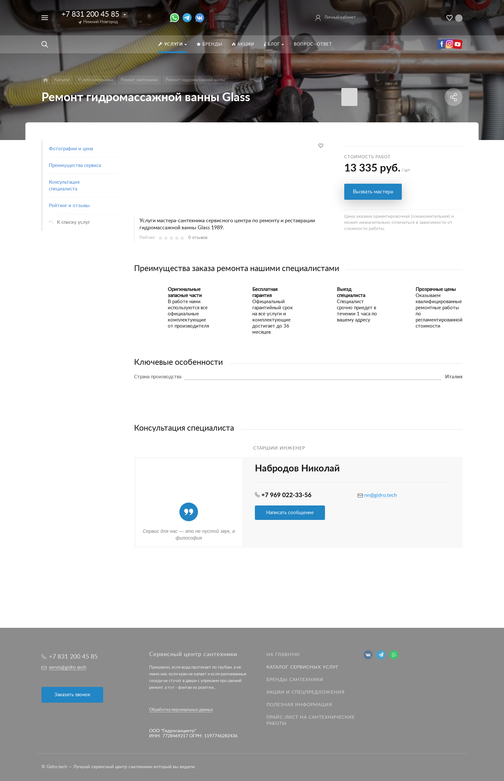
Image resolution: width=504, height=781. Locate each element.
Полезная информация (299, 705)
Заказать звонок (72, 694)
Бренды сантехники (294, 680)
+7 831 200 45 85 (90, 14)
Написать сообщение (290, 512)
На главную (283, 655)
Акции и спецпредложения (305, 692)
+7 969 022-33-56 (286, 495)
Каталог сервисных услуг (302, 667)
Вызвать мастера (373, 191)
